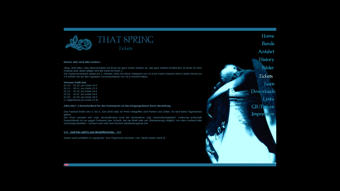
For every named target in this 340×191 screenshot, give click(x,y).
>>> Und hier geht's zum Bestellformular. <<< (92, 132)
